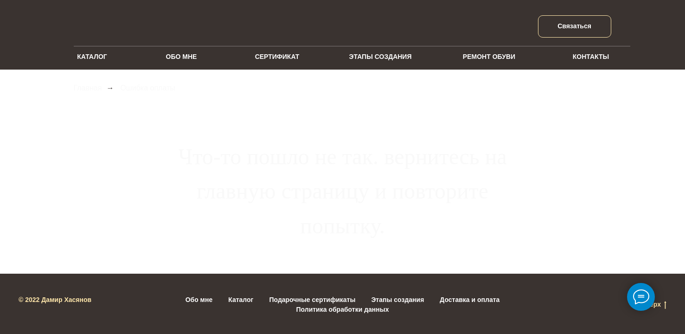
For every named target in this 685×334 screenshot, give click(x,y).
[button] (574, 26)
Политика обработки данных (342, 309)
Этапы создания (397, 299)
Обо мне (199, 299)
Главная (88, 88)
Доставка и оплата (469, 299)
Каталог (240, 299)
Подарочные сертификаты (312, 299)
